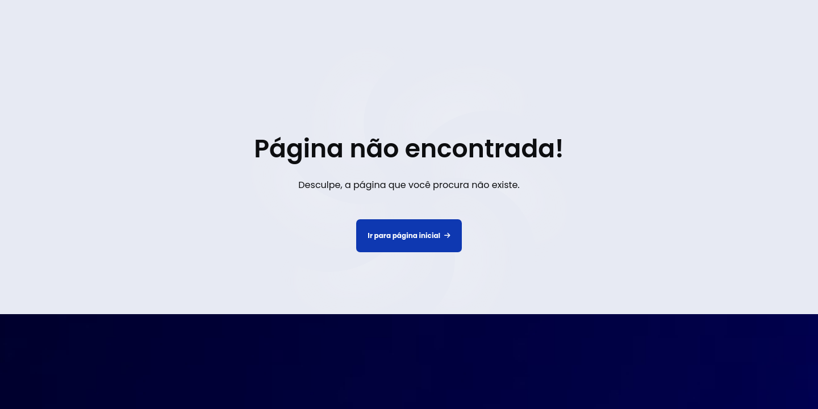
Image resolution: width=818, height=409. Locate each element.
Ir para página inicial (409, 235)
